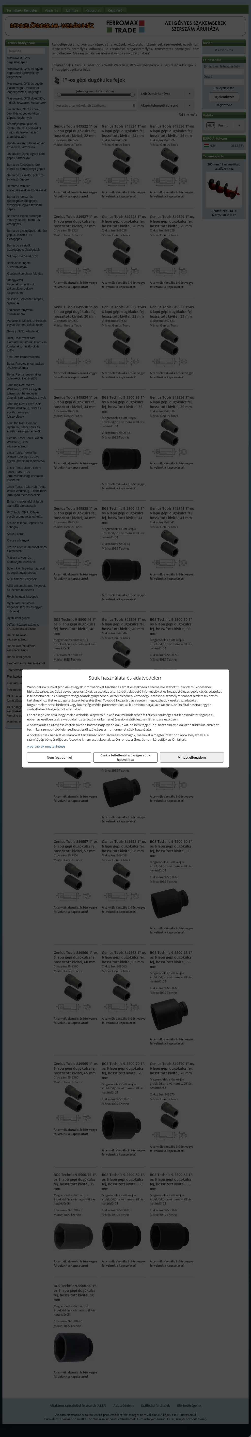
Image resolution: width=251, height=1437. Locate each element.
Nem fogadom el (59, 757)
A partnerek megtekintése (46, 746)
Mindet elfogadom (192, 757)
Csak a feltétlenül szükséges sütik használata (125, 757)
